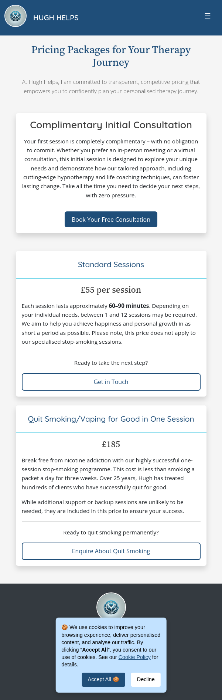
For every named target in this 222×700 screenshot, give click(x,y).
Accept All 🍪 (103, 679)
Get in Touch (110, 382)
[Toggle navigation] (208, 18)
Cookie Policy (135, 657)
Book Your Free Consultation (111, 219)
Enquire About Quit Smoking (111, 551)
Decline (146, 679)
